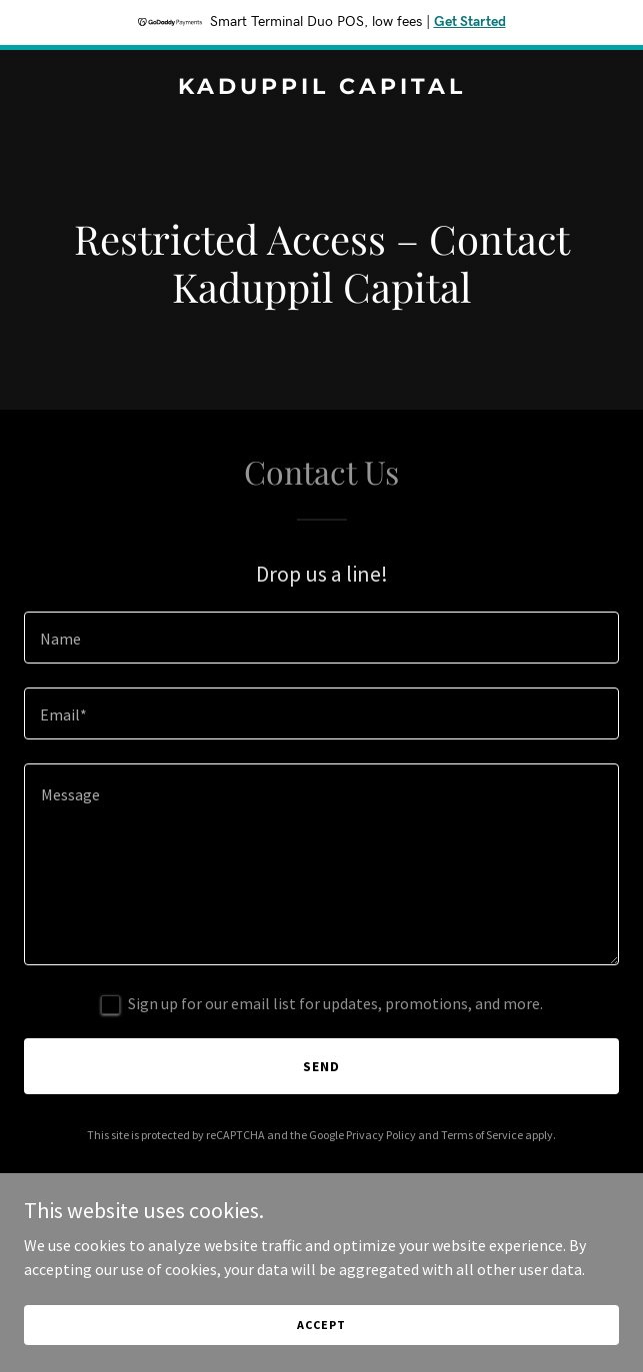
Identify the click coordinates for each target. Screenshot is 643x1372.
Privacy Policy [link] (381, 1134)
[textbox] (321, 638)
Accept (321, 1324)
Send (321, 1066)
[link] (321, 88)
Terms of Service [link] (482, 1134)
